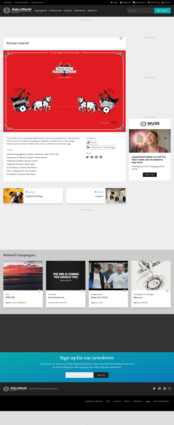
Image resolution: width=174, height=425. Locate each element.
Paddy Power (97, 294)
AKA (7, 294)
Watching (153, 2)
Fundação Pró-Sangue (144, 294)
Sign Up (101, 375)
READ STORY (150, 175)
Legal (147, 401)
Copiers (99, 196)
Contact (117, 401)
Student (68, 10)
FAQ (108, 401)
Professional (55, 10)
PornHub (52, 294)
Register (125, 2)
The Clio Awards (21, 2)
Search (162, 10)
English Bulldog (34, 196)
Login (114, 2)
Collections (79, 10)
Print (91, 142)
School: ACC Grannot (57, 302)
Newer (30, 192)
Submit (166, 2)
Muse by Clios (37, 2)
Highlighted (40, 10)
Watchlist (92, 10)
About (127, 401)
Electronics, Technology (100, 147)
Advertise (138, 401)
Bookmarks (139, 2)
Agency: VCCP (97, 302)
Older (99, 192)
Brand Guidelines (161, 401)
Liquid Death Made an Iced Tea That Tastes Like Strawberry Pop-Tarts (149, 159)
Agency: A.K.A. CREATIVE (16, 302)
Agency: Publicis (141, 302)
